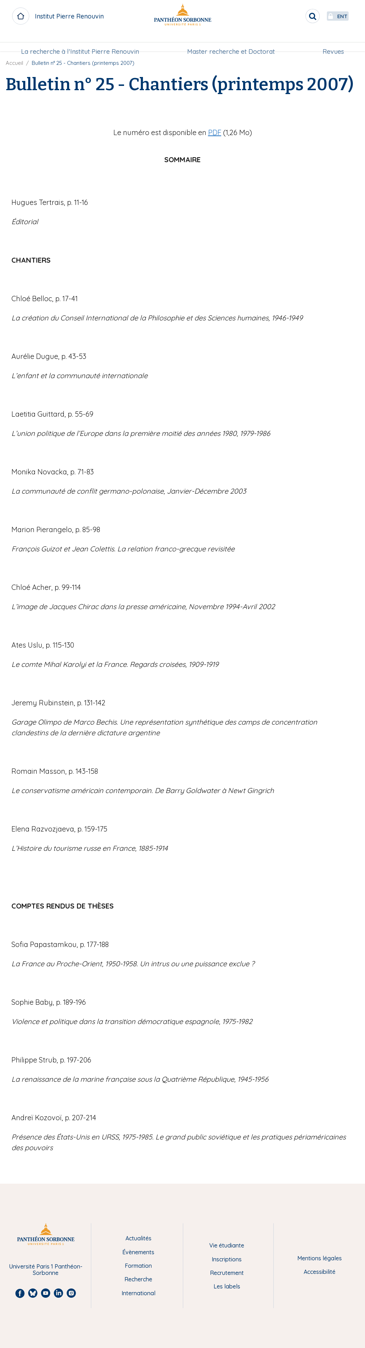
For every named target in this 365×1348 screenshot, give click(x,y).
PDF (214, 132)
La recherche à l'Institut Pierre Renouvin (82, 41)
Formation (138, 1265)
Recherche (138, 1279)
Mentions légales (319, 1258)
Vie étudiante (226, 1245)
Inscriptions (227, 1259)
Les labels (227, 1286)
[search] (296, 16)
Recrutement (227, 1273)
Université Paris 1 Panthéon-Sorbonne (45, 1269)
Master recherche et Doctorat (231, 41)
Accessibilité (319, 1272)
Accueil (14, 63)
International (138, 1293)
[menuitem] (82, 41)
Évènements (138, 1252)
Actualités (138, 1238)
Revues (331, 41)
